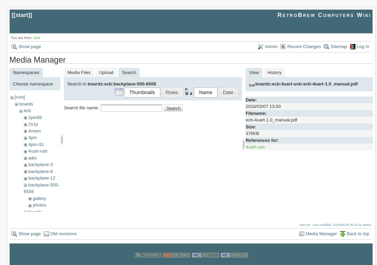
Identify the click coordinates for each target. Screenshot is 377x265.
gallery (39, 198)
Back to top (358, 227)
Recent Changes (304, 46)
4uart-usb (37, 151)
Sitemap (339, 46)
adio (32, 158)
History (274, 72)
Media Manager (321, 227)
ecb (27, 110)
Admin (271, 46)
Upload (106, 72)
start (22, 15)
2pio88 (35, 117)
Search (173, 108)
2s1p (33, 124)
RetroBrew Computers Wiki (324, 15)
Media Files (79, 72)
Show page (29, 46)
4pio (32, 137)
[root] (20, 97)
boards (26, 104)
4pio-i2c (36, 144)
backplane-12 (41, 178)
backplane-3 (40, 164)
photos (39, 205)
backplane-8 (40, 171)
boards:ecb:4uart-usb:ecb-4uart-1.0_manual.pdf (306, 83)
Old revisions (64, 227)
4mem (34, 131)
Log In (363, 46)
